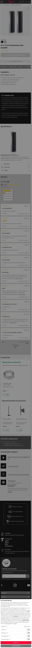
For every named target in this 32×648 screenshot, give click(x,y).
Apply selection (16, 646)
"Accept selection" (25, 619)
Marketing (3, 632)
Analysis (3, 629)
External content (5, 639)
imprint (15, 623)
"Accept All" (16, 615)
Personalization (4, 636)
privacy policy (7, 623)
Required (3, 626)
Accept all (16, 642)
